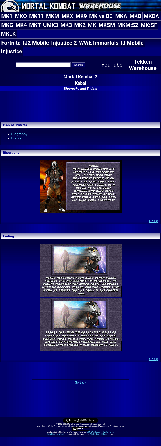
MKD (135, 16)
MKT (35, 25)
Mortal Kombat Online (98, 434)
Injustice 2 (64, 43)
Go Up (153, 221)
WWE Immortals (98, 43)
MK (92, 25)
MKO (21, 16)
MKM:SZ (128, 25)
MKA (121, 16)
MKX (67, 16)
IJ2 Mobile (36, 43)
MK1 (7, 16)
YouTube (112, 65)
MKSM (106, 25)
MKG (7, 25)
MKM (52, 16)
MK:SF (149, 25)
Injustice (11, 51)
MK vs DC (101, 16)
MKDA (151, 16)
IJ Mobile (132, 43)
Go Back (80, 382)
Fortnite (11, 43)
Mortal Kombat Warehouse (57, 434)
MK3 (66, 25)
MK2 (80, 25)
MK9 (81, 16)
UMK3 (50, 25)
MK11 (36, 16)
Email (112, 432)
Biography (19, 134)
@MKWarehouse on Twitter (98, 432)
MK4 (21, 25)
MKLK (8, 34)
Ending (16, 138)
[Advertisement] (80, 106)
